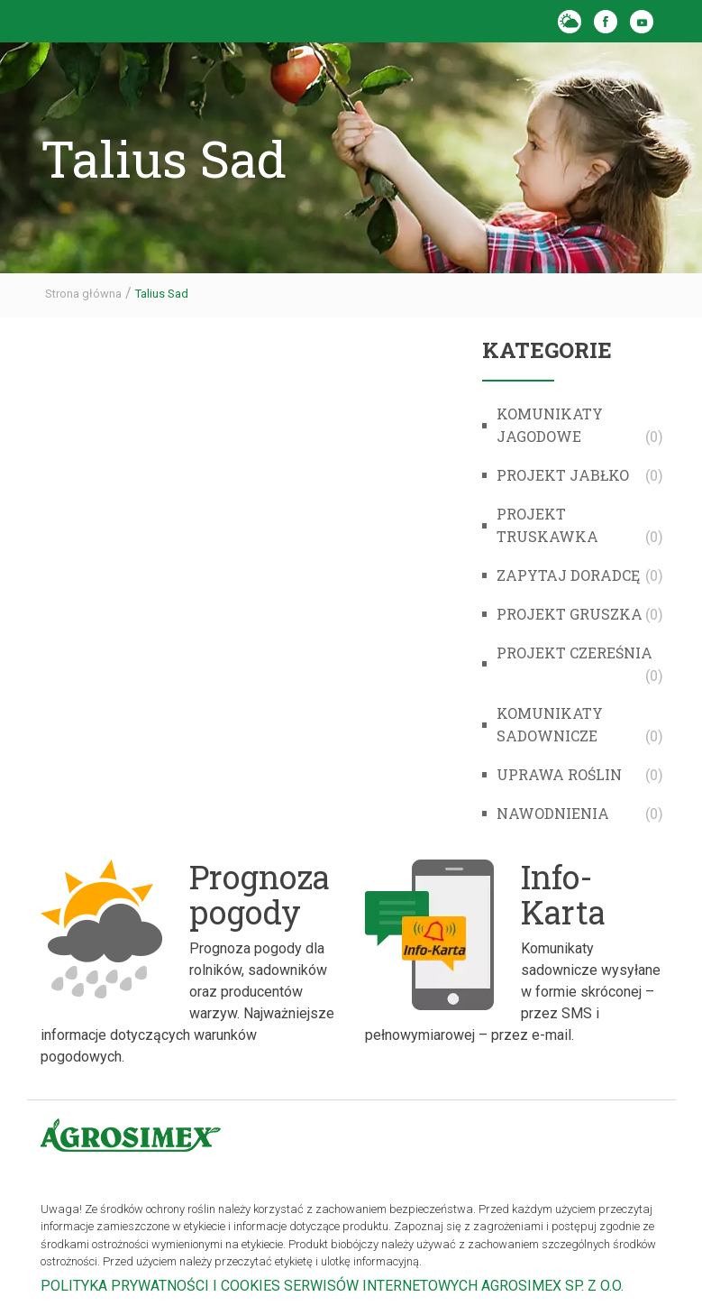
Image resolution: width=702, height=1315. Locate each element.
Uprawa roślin (559, 774)
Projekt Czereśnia (574, 652)
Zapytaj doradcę (568, 575)
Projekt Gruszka (570, 613)
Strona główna (83, 293)
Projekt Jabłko (563, 474)
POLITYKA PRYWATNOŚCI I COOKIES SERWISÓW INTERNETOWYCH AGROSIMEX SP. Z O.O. (332, 1285)
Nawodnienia (553, 813)
